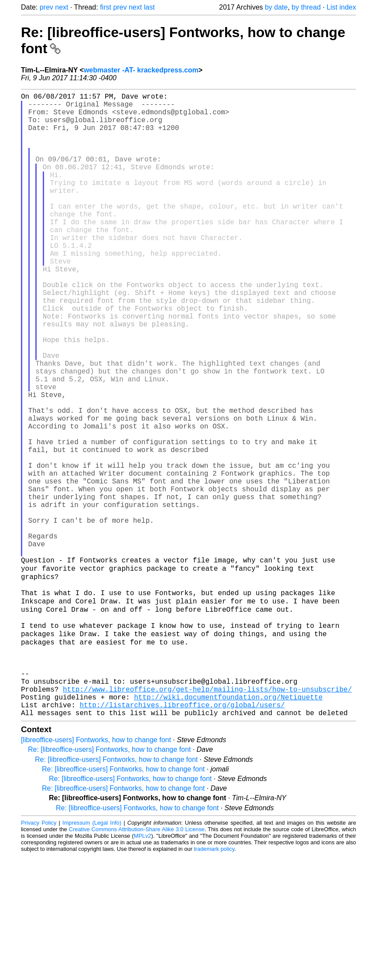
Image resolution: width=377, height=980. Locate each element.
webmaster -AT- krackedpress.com (141, 70)
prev (46, 7)
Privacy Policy (38, 947)
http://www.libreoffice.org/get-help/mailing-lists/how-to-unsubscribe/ (207, 808)
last (149, 7)
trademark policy (214, 973)
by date (276, 7)
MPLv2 (142, 960)
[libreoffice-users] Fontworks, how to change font (96, 864)
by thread (306, 7)
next (61, 7)
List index (341, 7)
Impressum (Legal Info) (91, 947)
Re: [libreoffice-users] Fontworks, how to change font (109, 873)
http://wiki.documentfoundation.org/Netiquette (228, 817)
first (105, 7)
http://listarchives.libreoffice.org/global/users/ (181, 827)
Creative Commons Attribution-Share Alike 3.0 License (137, 953)
